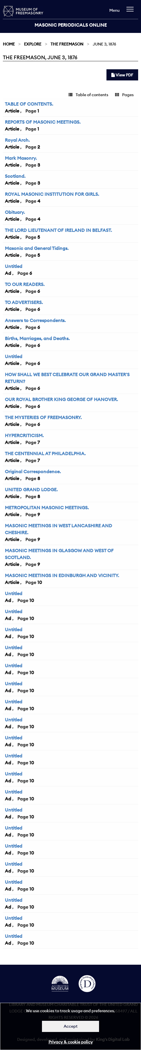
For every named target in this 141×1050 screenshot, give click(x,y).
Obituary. (15, 212)
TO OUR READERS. (25, 284)
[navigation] (131, 12)
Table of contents (88, 94)
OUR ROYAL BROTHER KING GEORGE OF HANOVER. (61, 399)
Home (9, 44)
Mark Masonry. (21, 158)
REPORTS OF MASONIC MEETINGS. (42, 122)
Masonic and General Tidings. (37, 248)
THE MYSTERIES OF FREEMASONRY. (43, 417)
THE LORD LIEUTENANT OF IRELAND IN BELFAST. (58, 230)
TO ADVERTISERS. (24, 302)
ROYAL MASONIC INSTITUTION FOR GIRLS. (52, 194)
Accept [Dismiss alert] (71, 1026)
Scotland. (15, 176)
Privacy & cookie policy (71, 1042)
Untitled (13, 266)
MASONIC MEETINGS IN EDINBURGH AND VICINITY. (62, 575)
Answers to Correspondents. (35, 320)
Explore (32, 44)
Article (12, 111)
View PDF (122, 75)
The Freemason (67, 44)
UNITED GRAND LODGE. (31, 489)
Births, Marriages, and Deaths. (37, 338)
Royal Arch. (17, 140)
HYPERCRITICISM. (24, 435)
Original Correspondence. (33, 471)
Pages (124, 94)
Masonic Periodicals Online (71, 25)
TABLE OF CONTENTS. (29, 104)
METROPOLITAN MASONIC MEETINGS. (47, 507)
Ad (8, 273)
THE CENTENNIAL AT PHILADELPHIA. (45, 453)
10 (39, 582)
